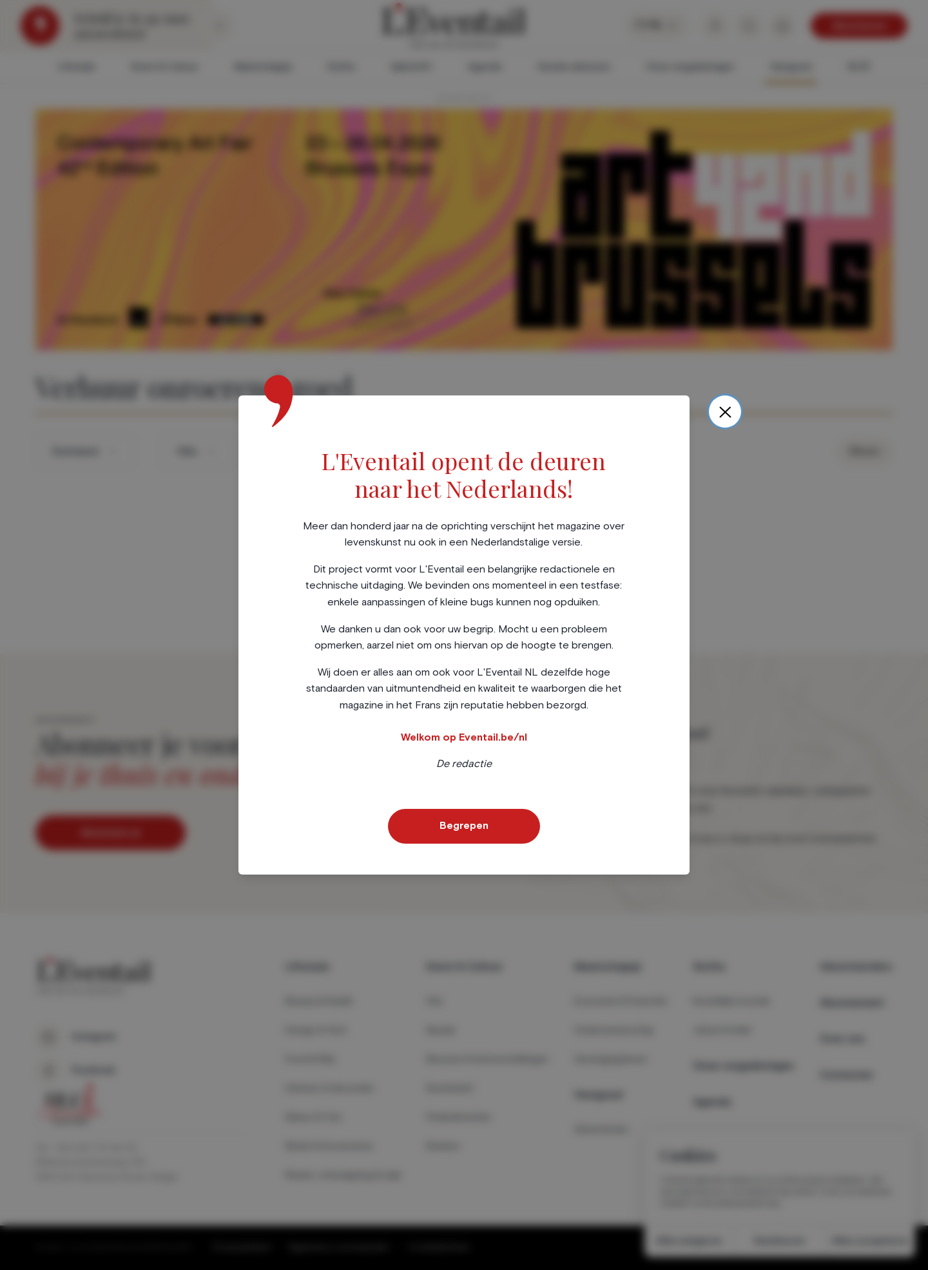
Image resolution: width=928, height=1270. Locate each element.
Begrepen (464, 825)
